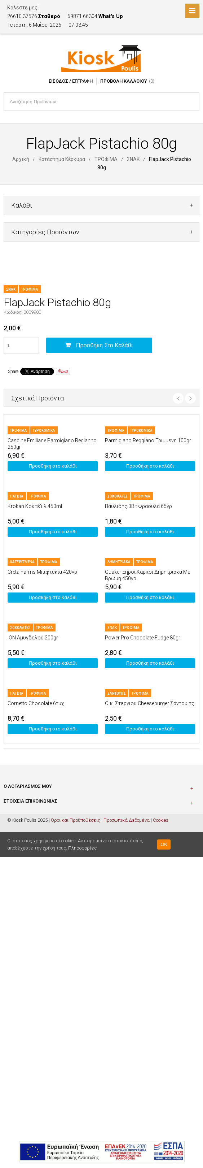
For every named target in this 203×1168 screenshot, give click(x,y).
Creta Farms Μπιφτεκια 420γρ (42, 572)
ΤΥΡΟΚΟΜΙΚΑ (44, 430)
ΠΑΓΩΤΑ (16, 496)
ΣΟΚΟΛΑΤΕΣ (117, 496)
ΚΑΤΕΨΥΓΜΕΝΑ (22, 562)
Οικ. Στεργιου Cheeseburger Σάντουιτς (149, 703)
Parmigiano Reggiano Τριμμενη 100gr (148, 440)
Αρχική (20, 159)
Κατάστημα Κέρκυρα (62, 159)
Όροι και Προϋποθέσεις (75, 820)
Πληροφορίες (82, 848)
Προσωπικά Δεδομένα (126, 820)
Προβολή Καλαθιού (123, 81)
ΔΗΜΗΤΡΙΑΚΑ (119, 562)
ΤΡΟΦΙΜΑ (106, 159)
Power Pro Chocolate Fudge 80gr (142, 638)
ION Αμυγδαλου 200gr (33, 638)
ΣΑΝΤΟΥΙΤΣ (116, 693)
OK (163, 844)
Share (13, 371)
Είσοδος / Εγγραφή (71, 81)
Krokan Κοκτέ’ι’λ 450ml (35, 506)
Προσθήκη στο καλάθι (104, 345)
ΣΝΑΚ (133, 159)
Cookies (160, 820)
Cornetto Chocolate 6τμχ (36, 703)
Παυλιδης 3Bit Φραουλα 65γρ (138, 506)
